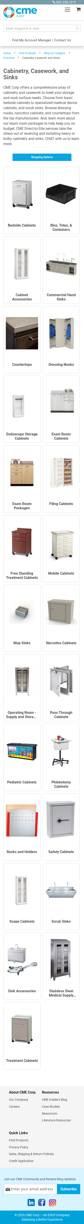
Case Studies (51, 1106)
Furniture (8, 58)
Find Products (27, 53)
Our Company (18, 1099)
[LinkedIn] (31, 1203)
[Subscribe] (68, 1189)
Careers (14, 1106)
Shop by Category (54, 53)
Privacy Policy (18, 1147)
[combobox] (42, 28)
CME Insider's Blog (54, 1099)
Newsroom (49, 1113)
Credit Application (21, 1161)
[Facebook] (41, 1203)
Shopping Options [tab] (42, 157)
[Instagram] (52, 1203)
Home (7, 53)
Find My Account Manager (31, 40)
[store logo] (20, 12)
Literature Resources (56, 1120)
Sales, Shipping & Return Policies (31, 1154)
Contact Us (62, 40)
